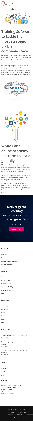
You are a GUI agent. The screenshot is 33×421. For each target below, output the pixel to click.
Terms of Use (21, 412)
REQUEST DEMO (16, 229)
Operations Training (7, 287)
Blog (2, 375)
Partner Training (6, 283)
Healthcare (4, 319)
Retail (3, 312)
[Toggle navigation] (29, 3)
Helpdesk (11, 415)
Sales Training (5, 277)
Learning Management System (10, 261)
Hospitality (4, 316)
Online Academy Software (8, 264)
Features (4, 258)
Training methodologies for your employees (14, 335)
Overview (4, 254)
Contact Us (21, 415)
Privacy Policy (9, 412)
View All (3, 293)
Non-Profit (4, 309)
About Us (4, 368)
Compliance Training (7, 290)
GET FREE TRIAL (16, 224)
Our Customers (5, 372)
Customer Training (6, 280)
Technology (4, 306)
